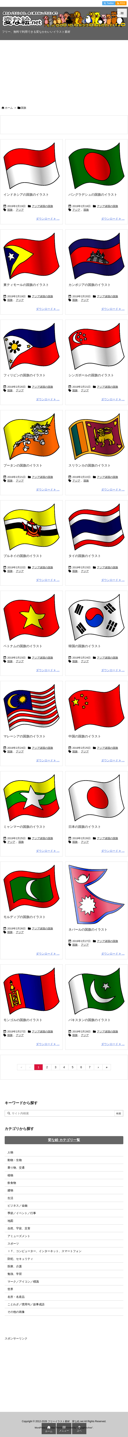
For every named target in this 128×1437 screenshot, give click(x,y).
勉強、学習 (15, 1273)
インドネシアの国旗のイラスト (26, 194)
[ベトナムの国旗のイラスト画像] (31, 617)
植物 (10, 1175)
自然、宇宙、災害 (19, 1228)
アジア (20, 209)
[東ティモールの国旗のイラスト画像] (31, 256)
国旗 (10, 209)
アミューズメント (19, 1236)
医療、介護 (15, 1266)
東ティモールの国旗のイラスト (26, 285)
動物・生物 (15, 1160)
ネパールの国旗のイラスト (87, 929)
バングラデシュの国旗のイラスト (92, 194)
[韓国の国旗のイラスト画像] (96, 617)
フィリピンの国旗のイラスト (24, 375)
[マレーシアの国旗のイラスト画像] (31, 707)
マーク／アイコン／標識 (23, 1281)
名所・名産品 (16, 1296)
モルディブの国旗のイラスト (24, 917)
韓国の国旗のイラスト (84, 646)
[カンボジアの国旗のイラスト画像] (96, 256)
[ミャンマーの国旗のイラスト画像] (31, 797)
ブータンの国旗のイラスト (22, 465)
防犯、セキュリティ (20, 1258)
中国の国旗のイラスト (84, 736)
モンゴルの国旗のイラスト (22, 1020)
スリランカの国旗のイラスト (89, 465)
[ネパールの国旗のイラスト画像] (96, 894)
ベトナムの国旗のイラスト (22, 646)
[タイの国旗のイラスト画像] (96, 527)
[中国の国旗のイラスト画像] (96, 707)
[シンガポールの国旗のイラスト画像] (96, 346)
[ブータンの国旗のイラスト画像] (31, 436)
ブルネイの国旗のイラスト (22, 556)
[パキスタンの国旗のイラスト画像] (96, 991)
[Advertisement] (64, 70)
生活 (10, 1198)
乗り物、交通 (16, 1167)
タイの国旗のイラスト (84, 556)
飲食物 (12, 1182)
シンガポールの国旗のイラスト (91, 375)
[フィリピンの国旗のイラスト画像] (31, 346)
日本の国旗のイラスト (84, 826)
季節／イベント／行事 (22, 1213)
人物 (10, 1152)
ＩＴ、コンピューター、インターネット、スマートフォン (44, 1251)
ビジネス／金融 (17, 1205)
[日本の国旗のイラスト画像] (96, 797)
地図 (10, 1220)
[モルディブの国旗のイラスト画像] (31, 888)
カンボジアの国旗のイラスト (89, 285)
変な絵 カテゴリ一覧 (64, 1140)
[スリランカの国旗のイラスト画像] (96, 436)
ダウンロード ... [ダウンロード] (47, 218)
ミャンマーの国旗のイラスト (24, 826)
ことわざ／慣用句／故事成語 (26, 1304)
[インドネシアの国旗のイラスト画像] (31, 165)
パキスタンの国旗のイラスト (89, 1020)
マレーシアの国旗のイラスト (24, 736)
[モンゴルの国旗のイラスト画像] (31, 991)
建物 (10, 1190)
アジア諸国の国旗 (42, 206)
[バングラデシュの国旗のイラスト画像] (96, 165)
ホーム (9, 107)
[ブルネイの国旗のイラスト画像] (31, 527)
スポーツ (13, 1243)
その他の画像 (16, 1311)
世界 (10, 1289)
